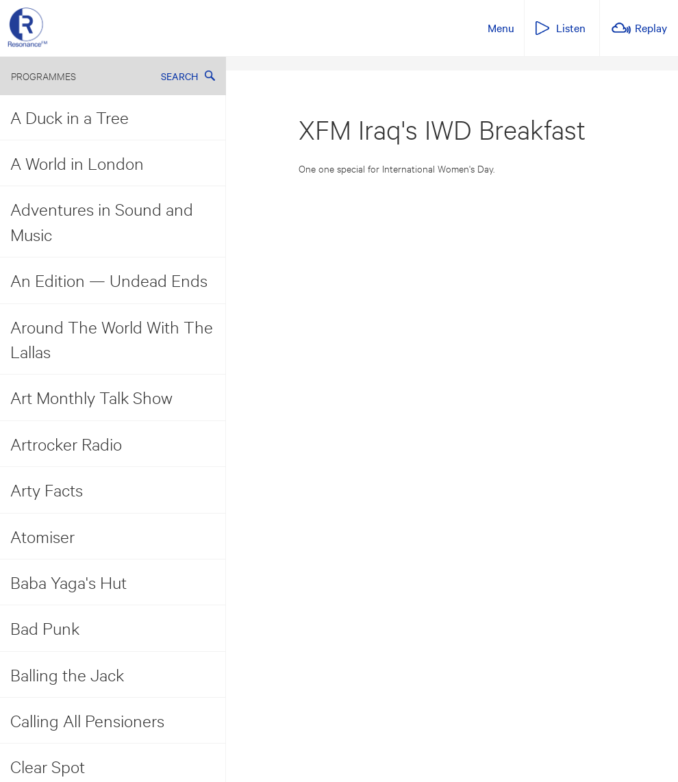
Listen (571, 27)
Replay (651, 27)
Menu (501, 27)
